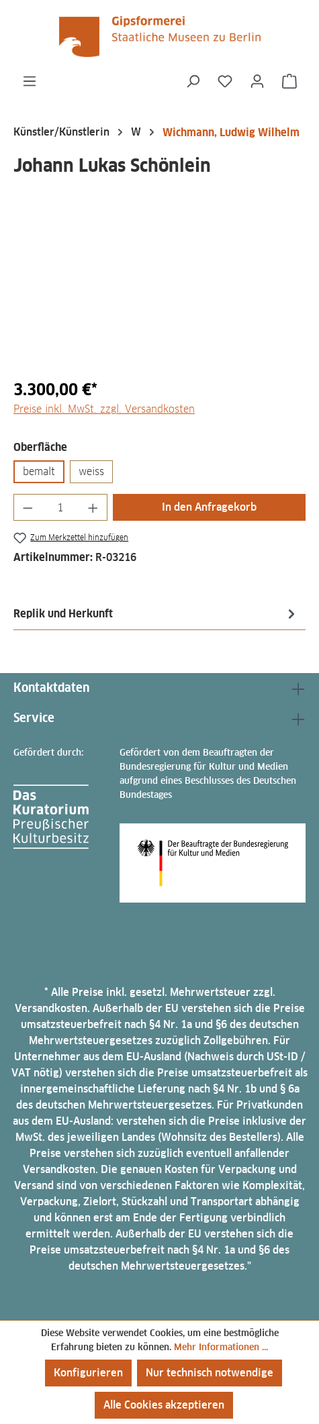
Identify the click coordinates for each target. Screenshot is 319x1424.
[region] (159, 291)
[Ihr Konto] (257, 81)
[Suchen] (193, 81)
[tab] (156, 613)
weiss (91, 471)
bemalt (39, 471)
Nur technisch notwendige (209, 1372)
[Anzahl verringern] (27, 507)
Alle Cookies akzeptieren (163, 1404)
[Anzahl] (61, 507)
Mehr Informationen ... (221, 1346)
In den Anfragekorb (209, 507)
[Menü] (29, 81)
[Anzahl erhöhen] (93, 507)
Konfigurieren (88, 1372)
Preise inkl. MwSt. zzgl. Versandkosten (104, 409)
